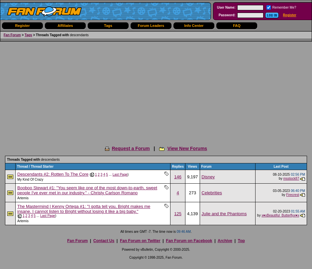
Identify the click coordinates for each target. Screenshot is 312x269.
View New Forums (187, 148)
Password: (227, 15)
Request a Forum (131, 148)
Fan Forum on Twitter (140, 240)
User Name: (226, 7)
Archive (225, 240)
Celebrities (212, 192)
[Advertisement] (156, 91)
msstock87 (291, 178)
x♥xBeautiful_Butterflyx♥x (280, 215)
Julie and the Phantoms (224, 213)
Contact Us (103, 240)
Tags (108, 26)
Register (289, 15)
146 (177, 176)
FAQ (237, 26)
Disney (208, 176)
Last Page (120, 174)
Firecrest (292, 195)
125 (177, 213)
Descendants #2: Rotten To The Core (52, 174)
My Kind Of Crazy (30, 179)
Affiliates (65, 26)
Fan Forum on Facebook (189, 240)
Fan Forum (12, 35)
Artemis (23, 198)
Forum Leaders (151, 26)
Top (241, 240)
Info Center (193, 26)
